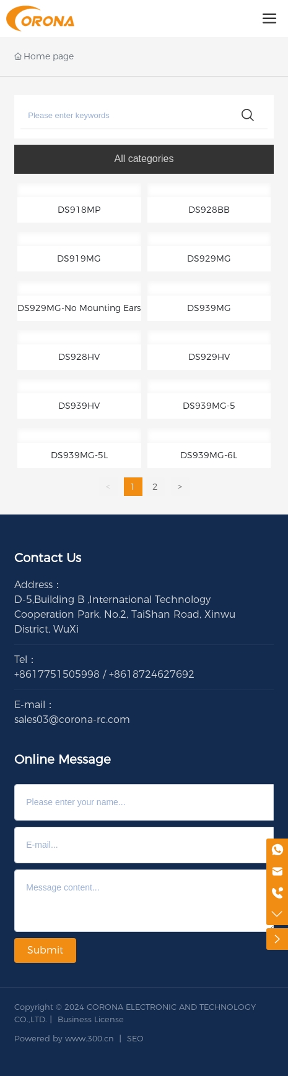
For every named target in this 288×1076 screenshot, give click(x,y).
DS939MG (209, 308)
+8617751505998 (57, 674)
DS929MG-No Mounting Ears (79, 308)
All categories (143, 158)
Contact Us (47, 557)
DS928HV (79, 356)
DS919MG (79, 258)
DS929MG (209, 258)
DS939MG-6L (208, 455)
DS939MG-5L (79, 455)
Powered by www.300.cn (64, 1038)
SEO (135, 1038)
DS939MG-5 (209, 405)
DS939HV (79, 405)
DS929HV (209, 356)
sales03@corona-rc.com (72, 719)
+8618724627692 (151, 674)
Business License (91, 1019)
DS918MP (79, 209)
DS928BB (209, 209)
